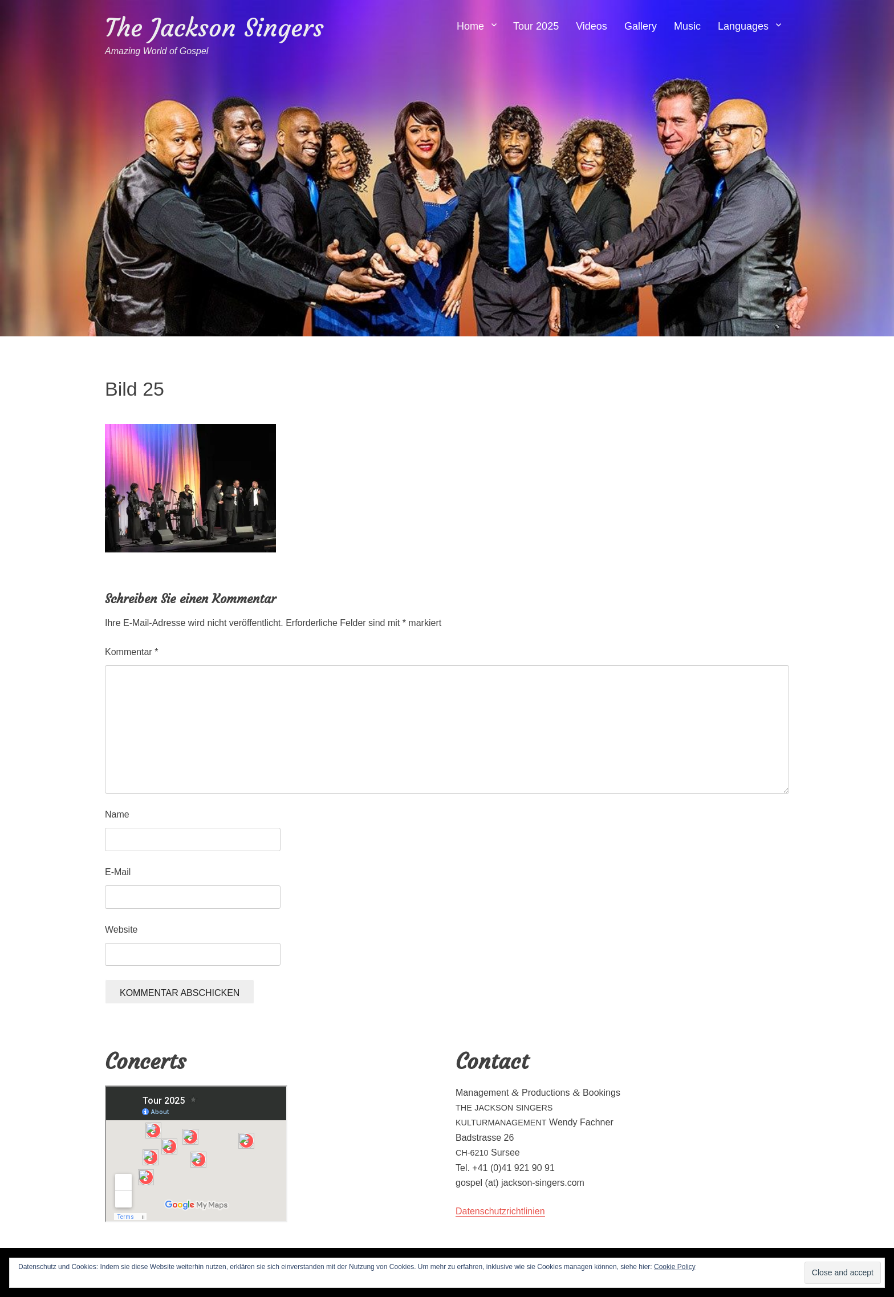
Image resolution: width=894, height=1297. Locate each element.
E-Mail (118, 872)
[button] (190, 488)
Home (470, 26)
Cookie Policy (675, 1267)
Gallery (640, 26)
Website (121, 929)
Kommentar (131, 652)
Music (687, 26)
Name (117, 814)
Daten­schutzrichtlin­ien (500, 1211)
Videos (591, 26)
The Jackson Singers (214, 27)
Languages (743, 26)
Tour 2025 (536, 26)
